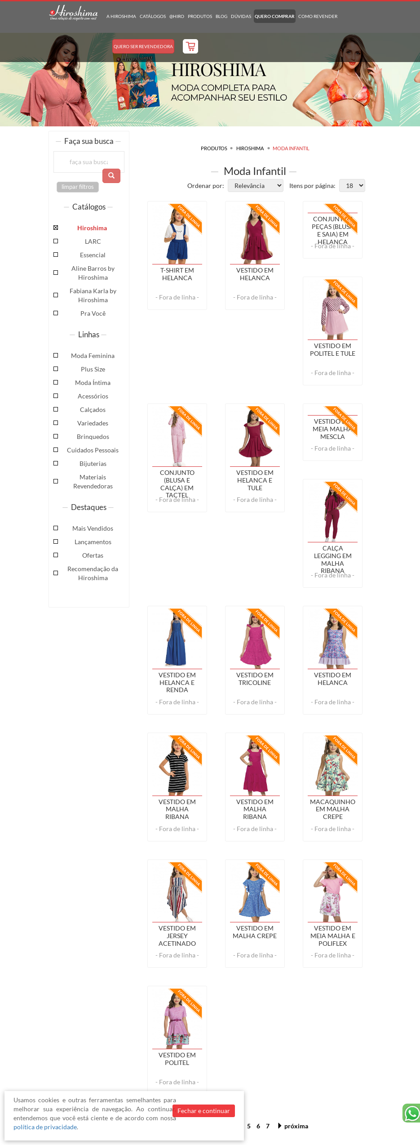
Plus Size (93, 369)
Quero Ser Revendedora (143, 46)
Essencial (93, 255)
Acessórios (93, 396)
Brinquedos (93, 436)
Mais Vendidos (92, 528)
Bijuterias (93, 463)
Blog (221, 16)
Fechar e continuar (203, 1110)
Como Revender (317, 16)
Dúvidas (241, 16)
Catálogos (153, 16)
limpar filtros (78, 186)
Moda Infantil (291, 148)
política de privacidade (45, 1127)
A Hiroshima (121, 16)
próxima (292, 1126)
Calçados (93, 409)
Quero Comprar (275, 16)
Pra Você (93, 313)
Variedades (92, 423)
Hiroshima (92, 228)
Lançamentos (93, 542)
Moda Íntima (93, 382)
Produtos (200, 16)
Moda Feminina (93, 355)
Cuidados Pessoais (93, 450)
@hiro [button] (176, 16)
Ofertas (92, 555)
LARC (93, 241)
